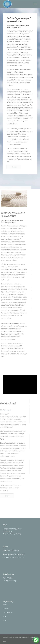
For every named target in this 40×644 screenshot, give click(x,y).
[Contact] (14, 167)
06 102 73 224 (19, 557)
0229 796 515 (14, 551)
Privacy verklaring (9, 581)
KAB (4, 617)
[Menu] (34, 4)
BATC (5, 605)
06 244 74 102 (19, 555)
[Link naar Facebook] (32, 639)
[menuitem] (34, 4)
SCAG (5, 621)
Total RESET (7, 613)
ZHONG (6, 609)
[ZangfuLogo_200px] (16, 4)
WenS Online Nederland (29, 637)
